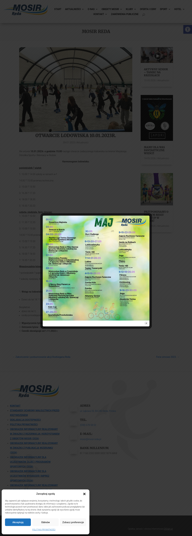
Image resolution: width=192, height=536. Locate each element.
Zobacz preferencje (73, 522)
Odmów (45, 522)
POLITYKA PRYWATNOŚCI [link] (43, 529)
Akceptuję (18, 522)
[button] (84, 494)
